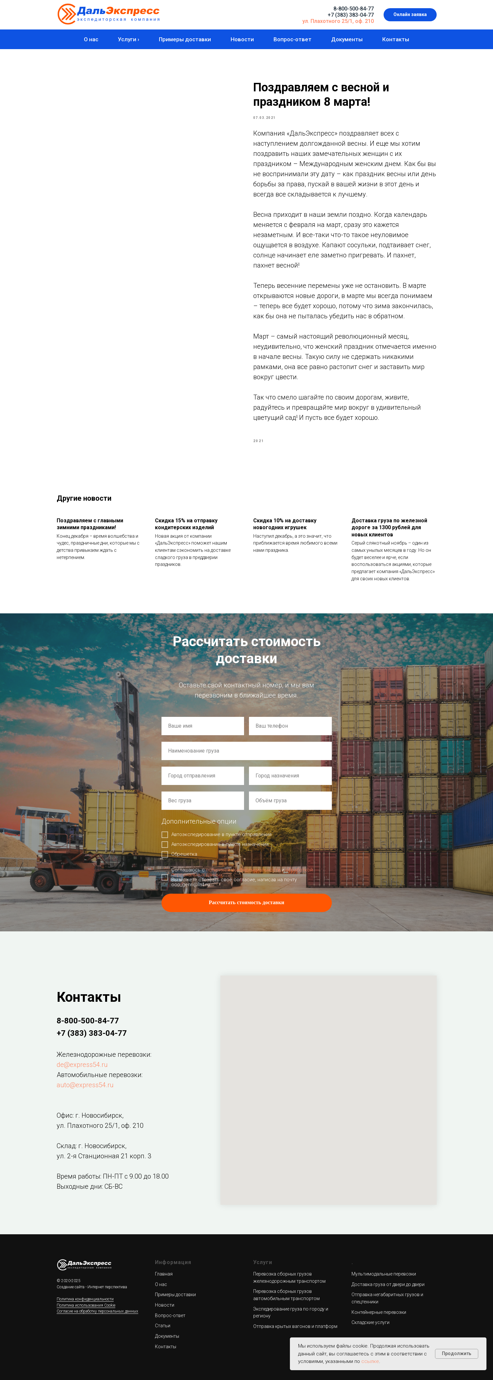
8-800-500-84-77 (353, 9)
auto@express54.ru (85, 1085)
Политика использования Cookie (86, 1305)
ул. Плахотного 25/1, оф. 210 (338, 21)
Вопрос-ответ (293, 39)
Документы (347, 39)
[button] (410, 14)
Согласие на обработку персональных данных (97, 1311)
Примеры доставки (185, 39)
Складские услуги (370, 1322)
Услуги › (128, 39)
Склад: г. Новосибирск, (91, 1146)
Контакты (395, 39)
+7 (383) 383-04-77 (351, 15)
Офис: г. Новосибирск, (90, 1115)
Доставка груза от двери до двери (388, 1284)
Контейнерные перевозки (378, 1312)
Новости (242, 39)
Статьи (162, 1325)
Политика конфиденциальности (85, 1299)
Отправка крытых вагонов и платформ (295, 1326)
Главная (164, 1274)
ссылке (370, 1361)
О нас (91, 39)
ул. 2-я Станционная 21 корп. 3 (104, 1156)
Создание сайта (71, 1287)
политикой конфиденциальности (243, 870)
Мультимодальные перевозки (383, 1274)
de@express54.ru (82, 1065)
